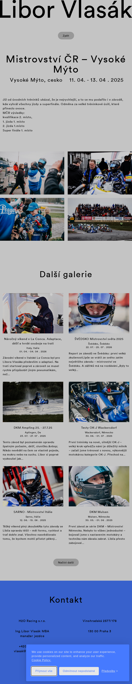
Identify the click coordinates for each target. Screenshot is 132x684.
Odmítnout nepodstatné (79, 671)
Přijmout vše (44, 671)
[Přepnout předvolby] (110, 671)
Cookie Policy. (41, 660)
